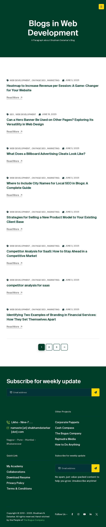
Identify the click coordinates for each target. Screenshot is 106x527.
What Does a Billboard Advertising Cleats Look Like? (46, 154)
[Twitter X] (96, 514)
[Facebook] (72, 514)
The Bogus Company (34, 520)
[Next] (64, 347)
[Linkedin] (90, 514)
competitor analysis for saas (28, 285)
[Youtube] (84, 514)
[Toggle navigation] (101, 6)
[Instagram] (78, 514)
